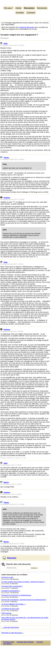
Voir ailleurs (7, 644)
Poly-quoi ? (8, 8)
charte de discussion (26, 27)
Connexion (31, 12)
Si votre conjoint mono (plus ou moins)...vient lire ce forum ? (23, 582)
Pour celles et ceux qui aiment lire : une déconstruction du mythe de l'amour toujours (24, 618)
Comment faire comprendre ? (12, 586)
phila (6, 43)
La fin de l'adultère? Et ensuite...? (13, 604)
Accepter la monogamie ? (10, 591)
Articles (18, 8)
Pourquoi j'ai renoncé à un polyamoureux (16, 595)
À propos (39, 642)
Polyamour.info (25, 2)
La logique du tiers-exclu (10, 609)
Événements (42, 8)
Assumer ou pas (7, 577)
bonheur (7, 198)
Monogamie (4, 38)
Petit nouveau (6, 613)
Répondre (11, 558)
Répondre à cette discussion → (12, 633)
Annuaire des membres (25, 642)
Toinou (6, 157)
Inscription (20, 12)
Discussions (29, 8)
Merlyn (6, 482)
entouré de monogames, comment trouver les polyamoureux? (23, 600)
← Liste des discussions (10, 627)
